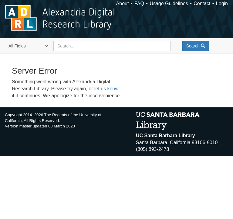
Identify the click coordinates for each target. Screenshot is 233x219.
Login (222, 3)
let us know (106, 88)
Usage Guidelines (169, 3)
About (122, 3)
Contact (202, 3)
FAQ (139, 3)
